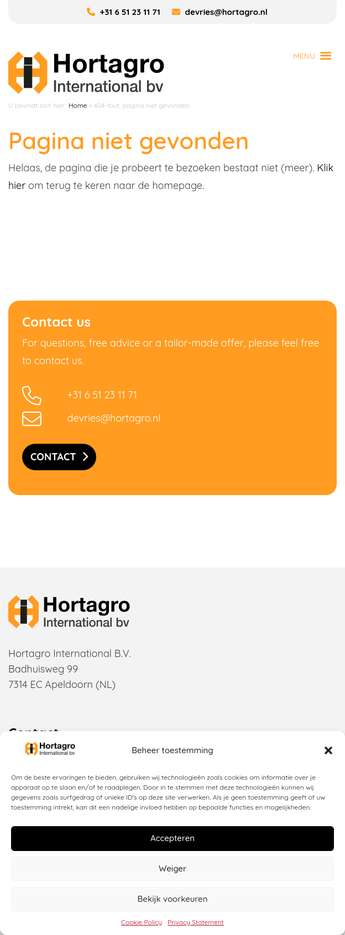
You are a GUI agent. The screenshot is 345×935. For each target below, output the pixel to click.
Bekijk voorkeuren (173, 899)
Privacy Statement (196, 922)
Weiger (172, 868)
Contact (53, 456)
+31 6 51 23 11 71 (123, 12)
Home (78, 105)
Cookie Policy (141, 922)
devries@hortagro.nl (220, 12)
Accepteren (172, 838)
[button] (328, 750)
